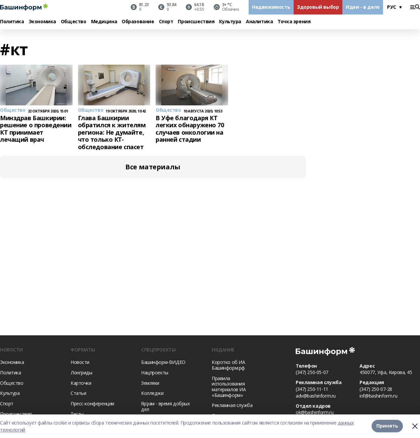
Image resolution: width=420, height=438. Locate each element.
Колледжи (152, 393)
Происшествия (196, 22)
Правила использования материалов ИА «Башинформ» (229, 386)
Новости (80, 362)
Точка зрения (294, 22)
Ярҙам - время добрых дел (165, 406)
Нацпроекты (154, 372)
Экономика (42, 22)
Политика (12, 22)
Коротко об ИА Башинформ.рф (228, 365)
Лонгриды (81, 372)
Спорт (166, 22)
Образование (138, 22)
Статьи (78, 393)
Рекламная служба (232, 405)
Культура (230, 22)
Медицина (104, 22)
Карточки (81, 383)
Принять (387, 426)
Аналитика (259, 22)
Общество (73, 22)
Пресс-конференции (92, 403)
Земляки (150, 383)
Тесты (77, 414)
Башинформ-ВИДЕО (163, 362)
